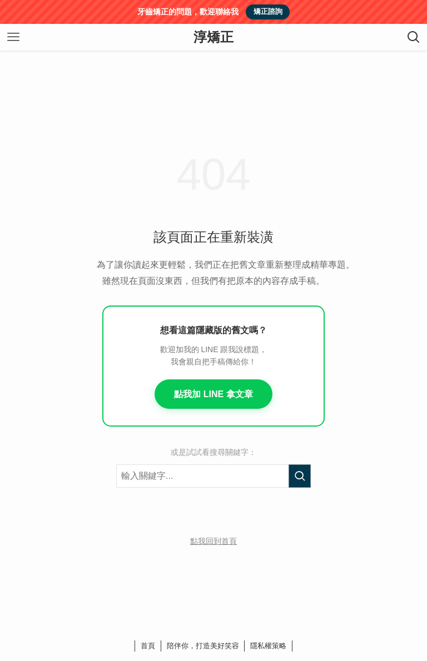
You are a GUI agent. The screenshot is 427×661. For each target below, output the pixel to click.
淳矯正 (213, 37)
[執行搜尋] (300, 476)
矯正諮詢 (268, 11)
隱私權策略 (268, 646)
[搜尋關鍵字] (213, 476)
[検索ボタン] (413, 37)
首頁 (148, 646)
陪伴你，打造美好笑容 (203, 646)
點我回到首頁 (213, 541)
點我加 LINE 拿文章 (213, 394)
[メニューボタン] (13, 37)
